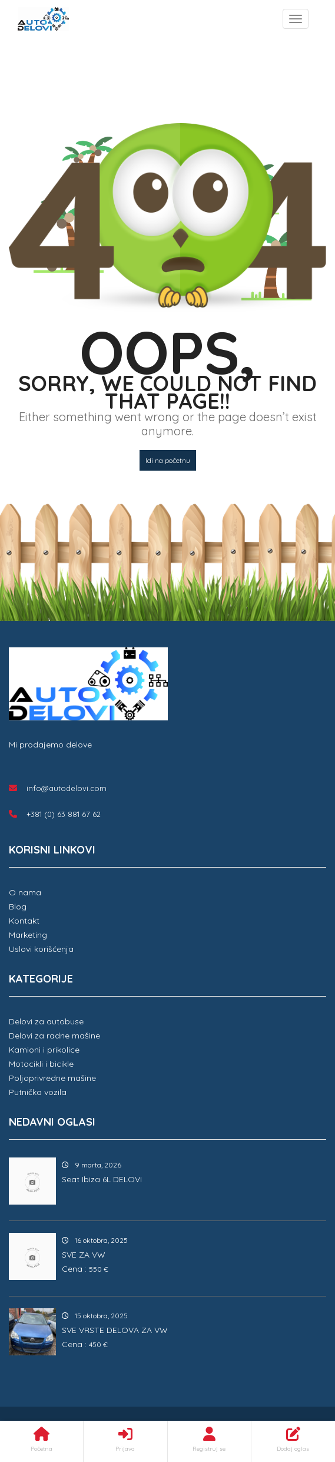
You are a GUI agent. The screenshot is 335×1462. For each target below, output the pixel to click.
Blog (17, 906)
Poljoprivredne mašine (52, 1078)
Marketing (28, 935)
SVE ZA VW (83, 1254)
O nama (25, 892)
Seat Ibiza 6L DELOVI (102, 1179)
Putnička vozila (38, 1092)
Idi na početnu (167, 460)
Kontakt (24, 920)
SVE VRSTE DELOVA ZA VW (115, 1330)
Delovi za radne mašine (54, 1035)
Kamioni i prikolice (44, 1049)
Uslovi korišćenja (41, 949)
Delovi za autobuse (46, 1021)
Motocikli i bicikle (41, 1064)
